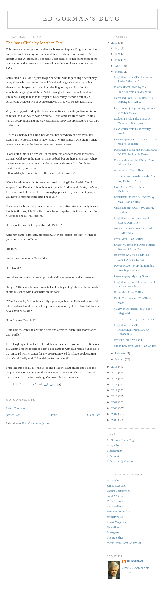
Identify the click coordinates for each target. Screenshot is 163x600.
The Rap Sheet (115, 537)
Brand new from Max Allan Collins (135, 345)
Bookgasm (113, 532)
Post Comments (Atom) (36, 423)
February (120, 353)
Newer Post (13, 414)
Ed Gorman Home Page (121, 440)
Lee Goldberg (115, 506)
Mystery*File (115, 516)
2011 (114, 390)
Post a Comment (16, 408)
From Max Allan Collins (128, 170)
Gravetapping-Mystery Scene (131, 276)
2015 (114, 366)
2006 (114, 420)
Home (53, 414)
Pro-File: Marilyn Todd (128, 339)
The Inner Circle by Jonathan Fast (134, 319)
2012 (114, 384)
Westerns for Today (118, 511)
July (118, 48)
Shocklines (113, 527)
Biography (113, 445)
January (120, 359)
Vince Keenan (115, 501)
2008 (114, 408)
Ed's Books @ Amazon (120, 461)
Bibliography (115, 450)
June (118, 54)
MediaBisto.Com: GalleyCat (124, 542)
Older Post (93, 414)
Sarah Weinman (116, 496)
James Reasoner (116, 485)
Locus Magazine (117, 522)
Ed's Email (113, 456)
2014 (114, 372)
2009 (114, 402)
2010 (114, 396)
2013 (114, 378)
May (118, 59)
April (118, 65)
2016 (114, 42)
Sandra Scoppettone (119, 490)
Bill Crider (113, 480)
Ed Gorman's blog (81, 18)
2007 (114, 414)
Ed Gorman (135, 561)
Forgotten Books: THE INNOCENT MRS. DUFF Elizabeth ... (131, 329)
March (119, 71)
